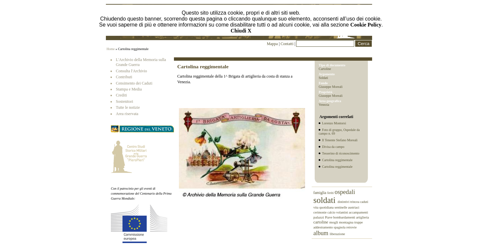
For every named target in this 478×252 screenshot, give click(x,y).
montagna (346, 222)
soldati (325, 200)
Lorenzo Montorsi (334, 123)
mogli (334, 222)
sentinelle (341, 207)
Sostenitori (124, 101)
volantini (342, 212)
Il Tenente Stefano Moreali (340, 140)
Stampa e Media (129, 89)
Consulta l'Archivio (131, 71)
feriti (331, 193)
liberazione (337, 234)
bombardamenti (344, 217)
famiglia (320, 193)
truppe (358, 222)
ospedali (345, 192)
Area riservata (127, 113)
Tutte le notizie (128, 107)
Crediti (121, 95)
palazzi (319, 217)
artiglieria (362, 217)
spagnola (340, 227)
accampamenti (358, 212)
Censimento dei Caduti (134, 83)
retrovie (351, 227)
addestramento (323, 227)
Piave (329, 217)
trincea (355, 202)
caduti (364, 202)
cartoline (321, 222)
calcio (331, 212)
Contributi (124, 77)
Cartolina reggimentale (337, 160)
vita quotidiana (324, 207)
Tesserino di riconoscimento (340, 153)
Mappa (272, 43)
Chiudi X (241, 30)
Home (111, 49)
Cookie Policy (365, 25)
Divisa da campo (333, 147)
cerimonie (320, 212)
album (321, 233)
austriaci (353, 207)
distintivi (344, 202)
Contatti (287, 43)
